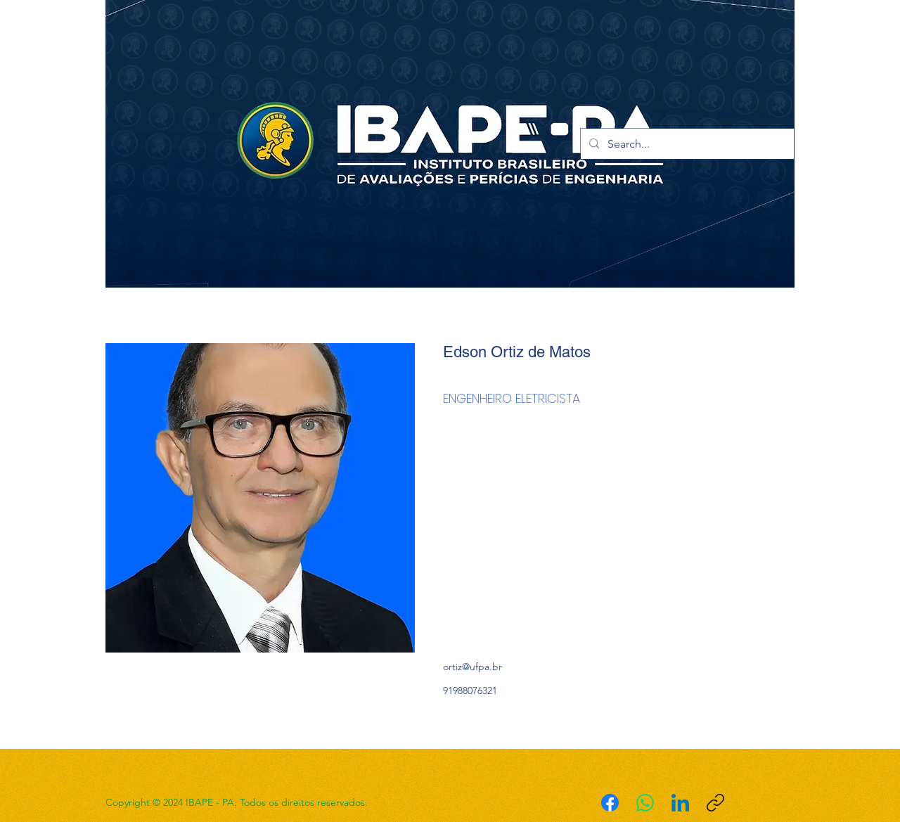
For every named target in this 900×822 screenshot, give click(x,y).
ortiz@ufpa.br (472, 666)
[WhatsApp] (645, 802)
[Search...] (686, 144)
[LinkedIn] (680, 802)
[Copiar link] (715, 802)
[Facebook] (610, 802)
